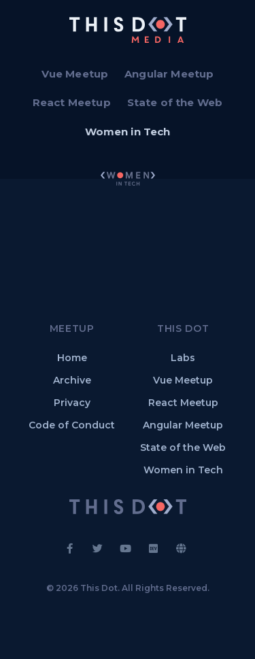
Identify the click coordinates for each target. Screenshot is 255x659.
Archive (72, 380)
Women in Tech (128, 131)
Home (72, 358)
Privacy (72, 402)
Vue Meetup (75, 73)
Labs (183, 358)
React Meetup (72, 102)
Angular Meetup (169, 73)
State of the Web (174, 102)
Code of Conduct (72, 425)
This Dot (99, 588)
